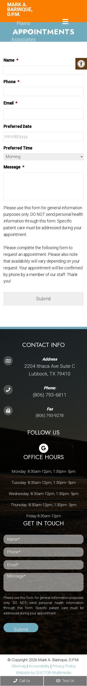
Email (10, 103)
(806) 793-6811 (50, 395)
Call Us (21, 681)
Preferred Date (17, 126)
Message (13, 167)
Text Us (65, 681)
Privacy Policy (64, 666)
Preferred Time (17, 148)
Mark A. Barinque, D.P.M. (19, 9)
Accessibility (39, 666)
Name (10, 60)
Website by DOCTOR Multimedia (43, 672)
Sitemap (19, 666)
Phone (11, 81)
